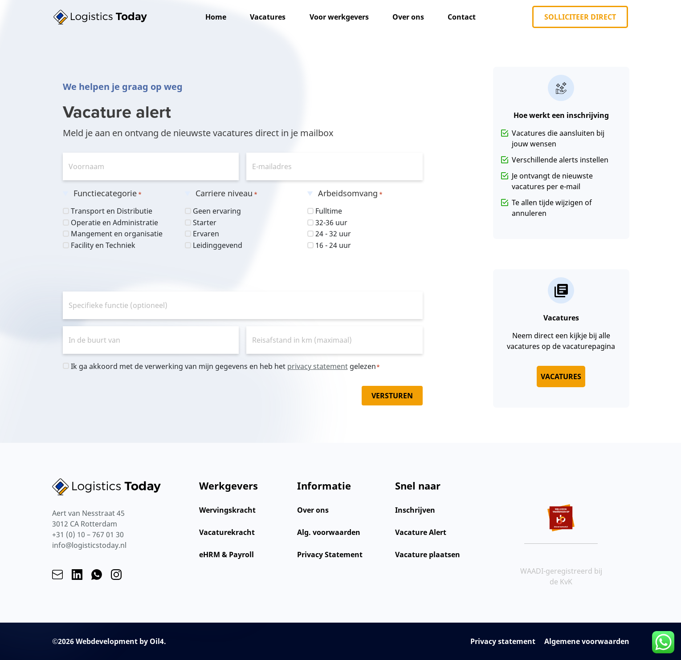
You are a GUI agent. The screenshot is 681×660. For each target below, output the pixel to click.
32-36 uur (331, 222)
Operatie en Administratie (114, 222)
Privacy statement (502, 641)
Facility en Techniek (103, 245)
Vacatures (267, 17)
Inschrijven (415, 510)
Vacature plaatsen (427, 554)
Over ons (408, 17)
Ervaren (206, 234)
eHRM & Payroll (226, 554)
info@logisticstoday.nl (89, 545)
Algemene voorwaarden (586, 641)
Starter (204, 222)
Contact (462, 17)
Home (215, 17)
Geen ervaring (217, 211)
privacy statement (317, 366)
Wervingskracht (227, 510)
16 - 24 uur (333, 245)
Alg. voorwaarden (328, 532)
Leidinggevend (217, 245)
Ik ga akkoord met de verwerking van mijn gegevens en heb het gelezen (225, 366)
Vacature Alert (420, 532)
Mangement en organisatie (117, 234)
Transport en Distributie (111, 211)
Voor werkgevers (339, 17)
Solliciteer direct (580, 17)
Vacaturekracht (227, 532)
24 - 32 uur (333, 234)
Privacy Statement (330, 554)
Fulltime (328, 211)
